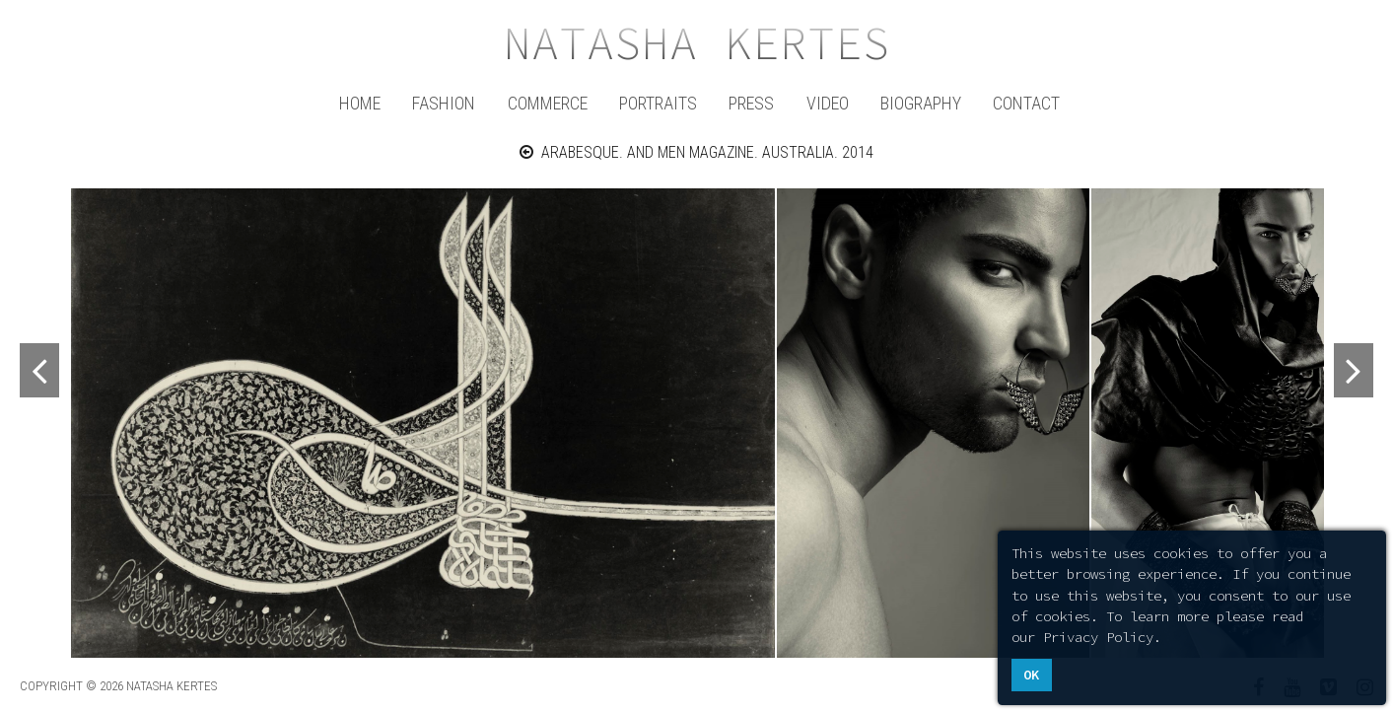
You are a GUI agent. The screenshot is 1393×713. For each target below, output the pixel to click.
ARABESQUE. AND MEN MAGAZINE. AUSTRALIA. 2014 (696, 152)
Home (360, 103)
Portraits (658, 103)
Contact (1026, 103)
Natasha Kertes (697, 43)
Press (751, 103)
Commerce (548, 103)
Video (827, 103)
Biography (920, 103)
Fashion (443, 103)
